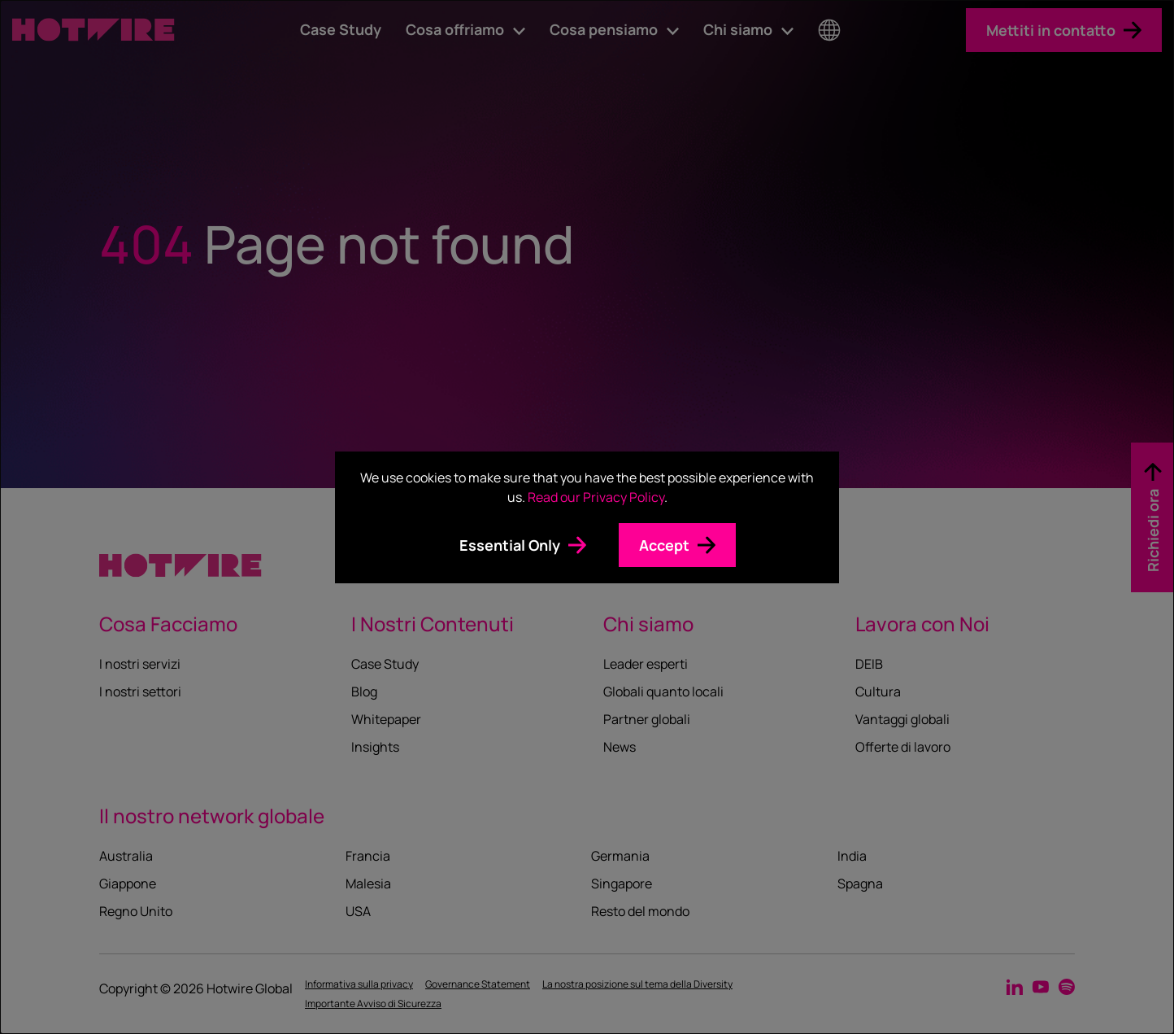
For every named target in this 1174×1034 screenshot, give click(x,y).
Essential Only (509, 545)
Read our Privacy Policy (596, 497)
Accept (664, 545)
